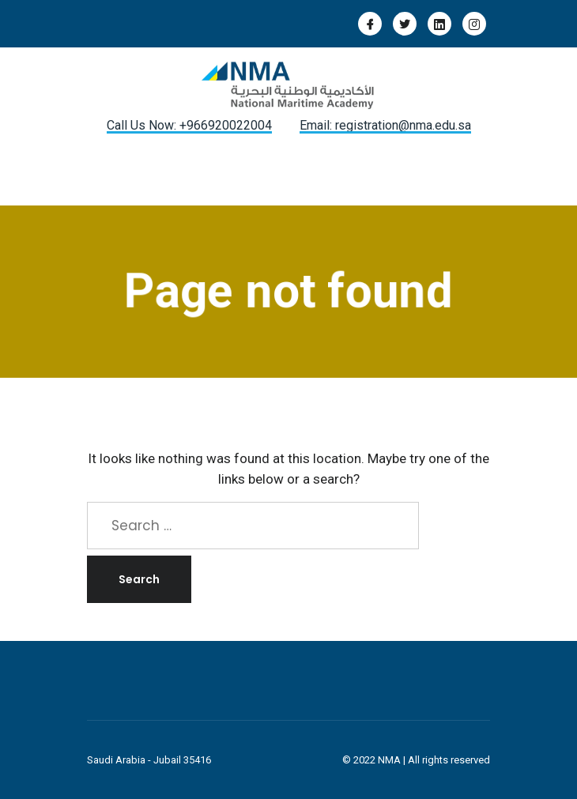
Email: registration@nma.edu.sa (385, 125)
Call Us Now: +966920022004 (189, 125)
